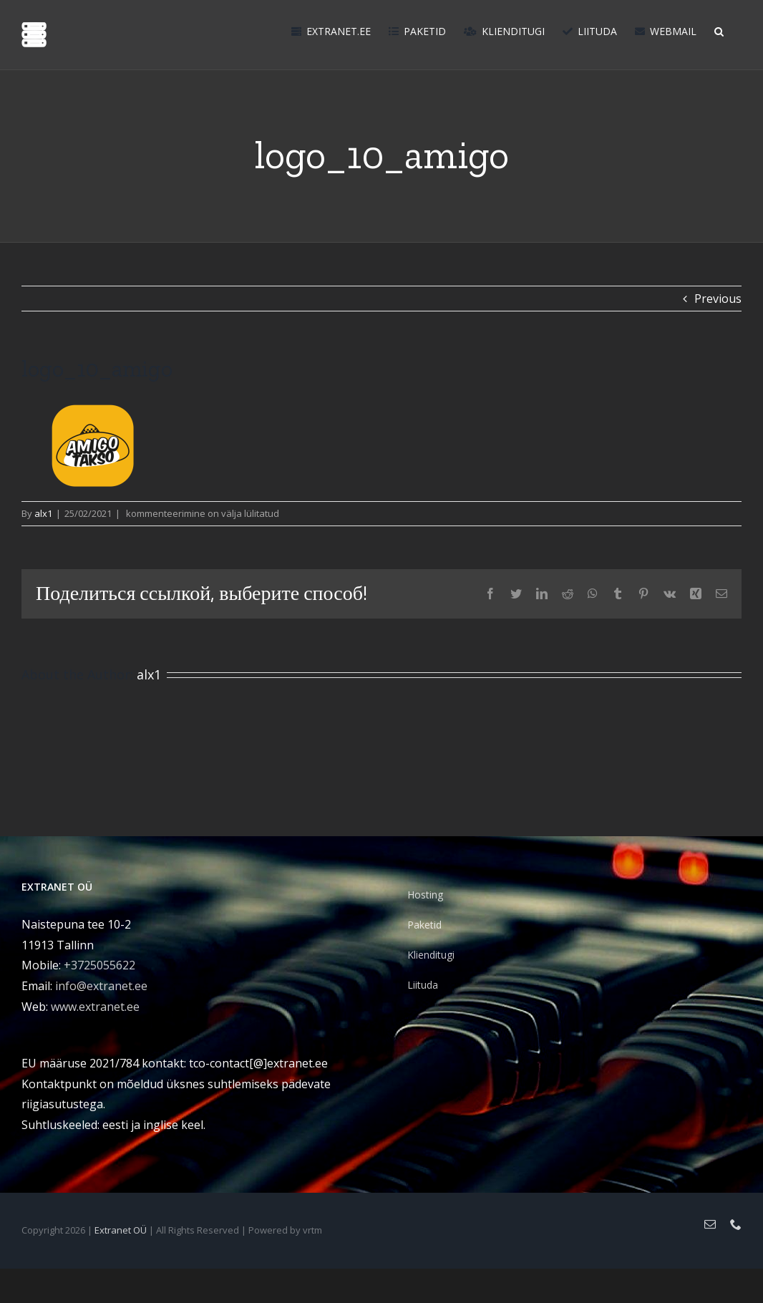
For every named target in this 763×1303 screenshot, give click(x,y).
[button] (719, 30)
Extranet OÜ (120, 1230)
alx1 (43, 513)
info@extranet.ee (101, 986)
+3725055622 (99, 965)
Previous (718, 298)
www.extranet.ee (95, 1006)
